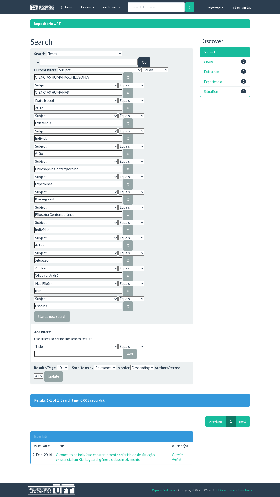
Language (214, 7)
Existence (211, 71)
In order (123, 368)
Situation (211, 91)
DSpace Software (163, 490)
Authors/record (167, 368)
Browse (86, 7)
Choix (208, 62)
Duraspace (226, 490)
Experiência (213, 81)
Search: (40, 54)
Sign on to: (242, 7)
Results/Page (45, 368)
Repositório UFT (47, 23)
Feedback (245, 490)
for (36, 62)
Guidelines (111, 7)
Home (66, 7)
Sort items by (82, 368)
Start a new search (52, 316)
